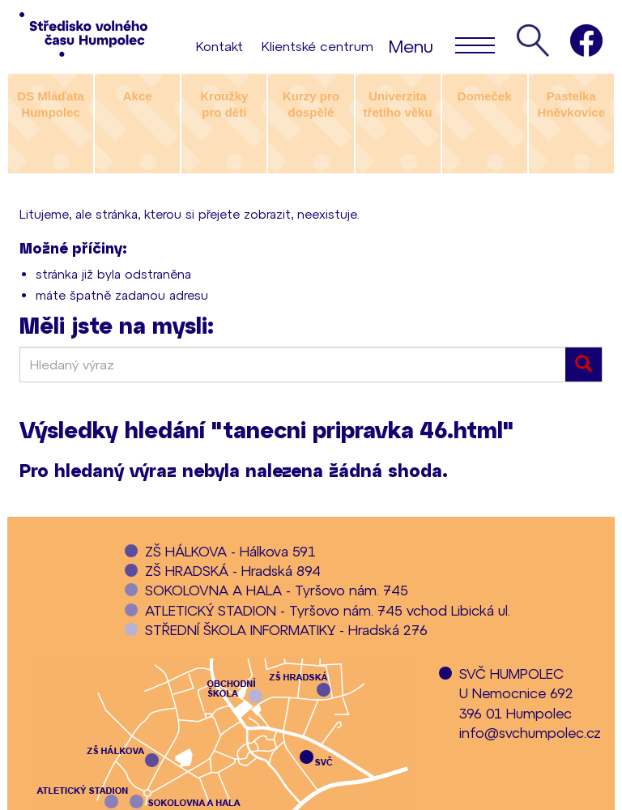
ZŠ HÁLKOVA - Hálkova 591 (230, 551)
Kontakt (219, 45)
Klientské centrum (317, 45)
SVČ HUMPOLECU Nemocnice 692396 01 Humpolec (516, 693)
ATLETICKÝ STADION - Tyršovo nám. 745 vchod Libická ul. (327, 610)
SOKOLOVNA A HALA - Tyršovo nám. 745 (276, 590)
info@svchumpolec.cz (530, 732)
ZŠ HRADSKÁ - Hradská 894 (233, 570)
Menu (442, 44)
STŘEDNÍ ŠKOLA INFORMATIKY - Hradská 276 (286, 629)
